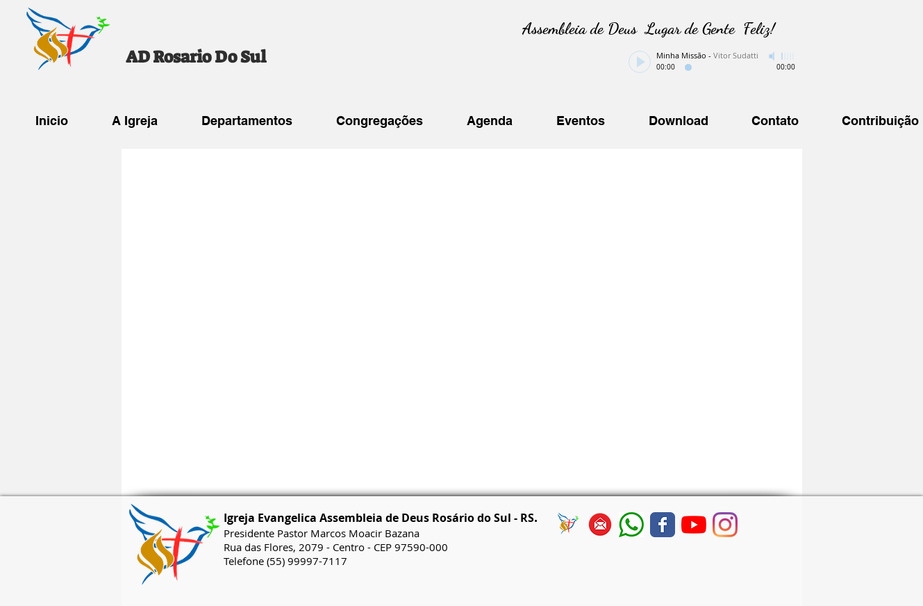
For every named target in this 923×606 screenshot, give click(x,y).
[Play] (639, 62)
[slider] (788, 56)
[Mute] (773, 56)
